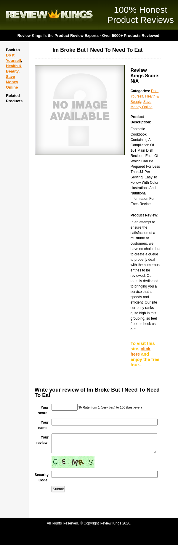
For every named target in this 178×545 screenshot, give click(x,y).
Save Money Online (12, 81)
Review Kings (49, 15)
